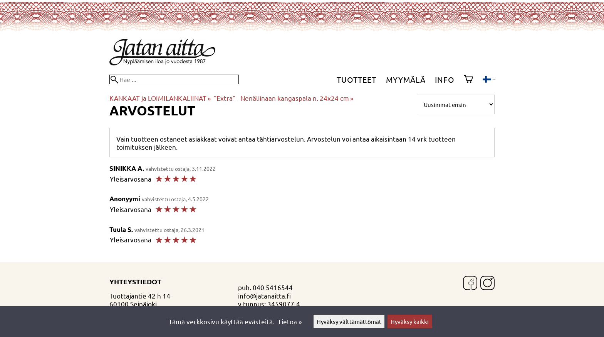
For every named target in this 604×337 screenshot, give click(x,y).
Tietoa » (290, 321)
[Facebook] (470, 284)
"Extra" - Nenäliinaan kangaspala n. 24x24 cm (283, 98)
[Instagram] (487, 284)
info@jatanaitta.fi (264, 296)
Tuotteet (356, 79)
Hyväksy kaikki (410, 321)
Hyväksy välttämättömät (349, 321)
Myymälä (406, 79)
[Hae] (174, 79)
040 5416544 (273, 287)
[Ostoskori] (468, 80)
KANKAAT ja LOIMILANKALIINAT (160, 98)
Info (445, 79)
